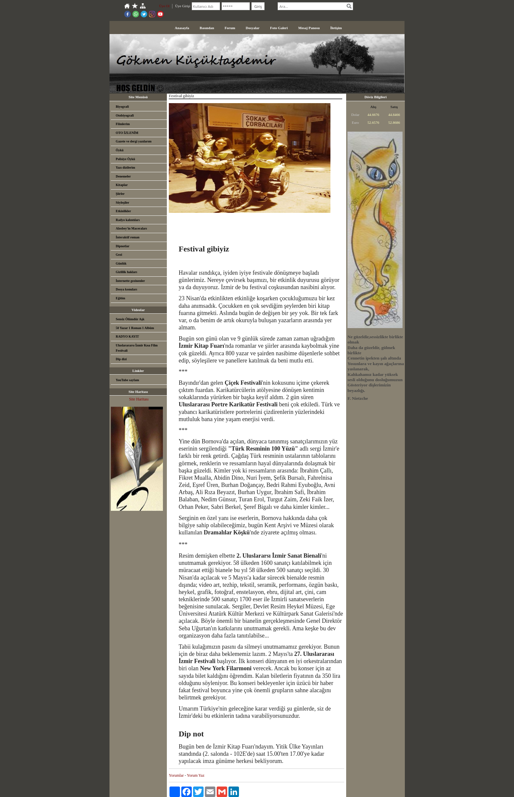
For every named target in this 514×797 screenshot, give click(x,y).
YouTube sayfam (127, 380)
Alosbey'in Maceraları (131, 228)
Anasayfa (182, 28)
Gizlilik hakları (126, 272)
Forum (230, 28)
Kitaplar (122, 185)
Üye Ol (164, 6)
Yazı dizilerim (125, 167)
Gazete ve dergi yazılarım (133, 141)
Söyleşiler (122, 202)
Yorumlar (176, 775)
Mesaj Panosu (309, 28)
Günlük (121, 263)
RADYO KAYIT (127, 336)
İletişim (336, 28)
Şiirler (120, 193)
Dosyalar (253, 28)
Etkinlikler (123, 211)
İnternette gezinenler (130, 281)
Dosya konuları (126, 289)
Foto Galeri (279, 28)
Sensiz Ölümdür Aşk (130, 319)
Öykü (120, 150)
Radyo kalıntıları (128, 220)
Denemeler (123, 176)
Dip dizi (121, 359)
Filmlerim (123, 124)
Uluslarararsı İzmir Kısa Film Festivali (137, 347)
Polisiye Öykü (125, 159)
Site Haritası (139, 399)
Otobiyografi (125, 115)
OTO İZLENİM (127, 133)
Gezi (119, 254)
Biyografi (122, 106)
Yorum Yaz (195, 775)
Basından (207, 28)
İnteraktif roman (127, 237)
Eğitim (120, 298)
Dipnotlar (122, 246)
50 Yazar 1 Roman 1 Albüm (135, 328)
